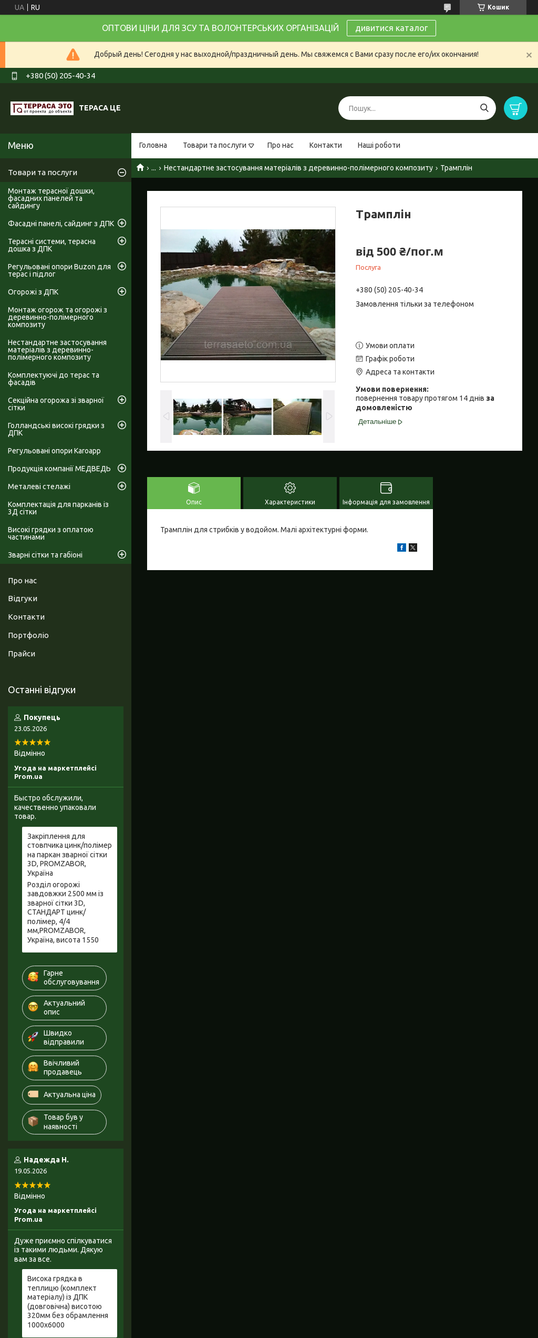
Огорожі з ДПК (33, 292)
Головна (153, 145)
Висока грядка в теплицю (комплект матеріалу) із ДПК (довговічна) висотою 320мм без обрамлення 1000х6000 (67, 1301)
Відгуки (22, 598)
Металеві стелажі (39, 486)
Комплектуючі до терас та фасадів (53, 379)
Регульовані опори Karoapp (54, 451)
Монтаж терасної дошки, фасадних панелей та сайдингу (51, 198)
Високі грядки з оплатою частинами (51, 533)
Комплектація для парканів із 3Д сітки (58, 508)
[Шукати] (484, 108)
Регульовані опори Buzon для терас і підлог (59, 270)
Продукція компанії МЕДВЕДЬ (59, 468)
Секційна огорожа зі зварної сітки (56, 404)
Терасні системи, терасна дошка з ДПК (52, 245)
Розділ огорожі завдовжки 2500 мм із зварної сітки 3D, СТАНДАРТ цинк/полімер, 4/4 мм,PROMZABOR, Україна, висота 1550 (65, 912)
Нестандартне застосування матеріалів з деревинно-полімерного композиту (298, 168)
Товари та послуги (214, 145)
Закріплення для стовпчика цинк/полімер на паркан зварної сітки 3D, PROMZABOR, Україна (69, 854)
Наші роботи (379, 145)
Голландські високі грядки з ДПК (56, 429)
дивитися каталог (391, 28)
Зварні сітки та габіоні (45, 555)
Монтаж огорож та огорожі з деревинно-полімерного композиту (57, 317)
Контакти (325, 145)
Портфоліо (28, 635)
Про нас (280, 145)
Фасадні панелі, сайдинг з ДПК (61, 223)
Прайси (21, 653)
